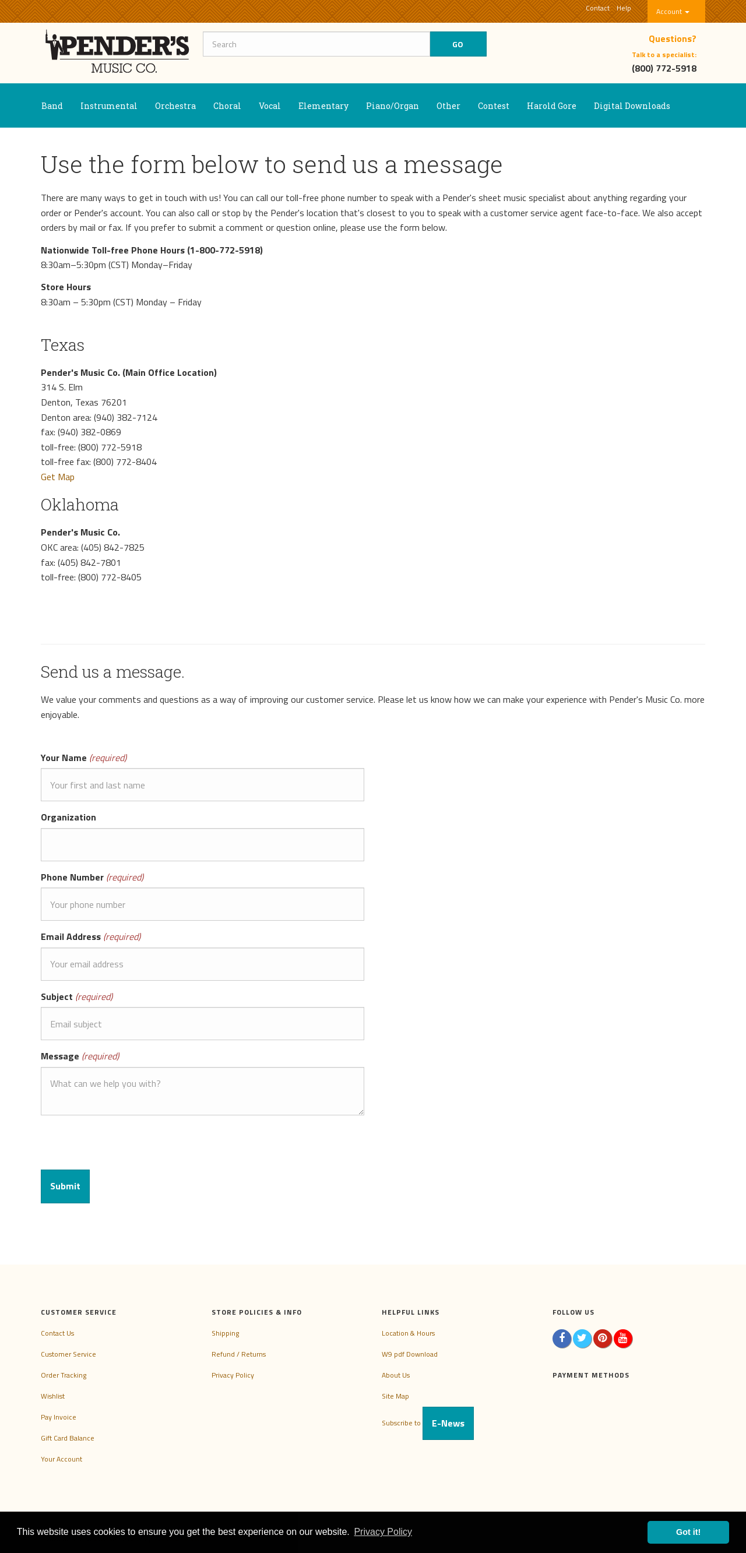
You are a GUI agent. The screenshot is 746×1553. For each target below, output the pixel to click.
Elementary (323, 105)
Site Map (395, 1395)
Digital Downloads (632, 105)
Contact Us (57, 1333)
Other (448, 105)
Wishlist (53, 1395)
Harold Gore (551, 105)
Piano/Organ (392, 105)
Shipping (225, 1333)
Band (52, 105)
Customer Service (68, 1354)
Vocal (270, 105)
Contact (598, 7)
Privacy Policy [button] (383, 1532)
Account (672, 11)
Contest (493, 105)
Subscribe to (428, 1422)
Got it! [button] (688, 1532)
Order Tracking (63, 1375)
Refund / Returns (239, 1354)
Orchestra (175, 105)
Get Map (58, 477)
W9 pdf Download (410, 1354)
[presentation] (129, 1147)
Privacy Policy (233, 1375)
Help (624, 7)
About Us (396, 1375)
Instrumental (109, 105)
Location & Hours (408, 1333)
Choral (227, 105)
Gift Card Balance (67, 1437)
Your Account (61, 1458)
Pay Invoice (58, 1416)
